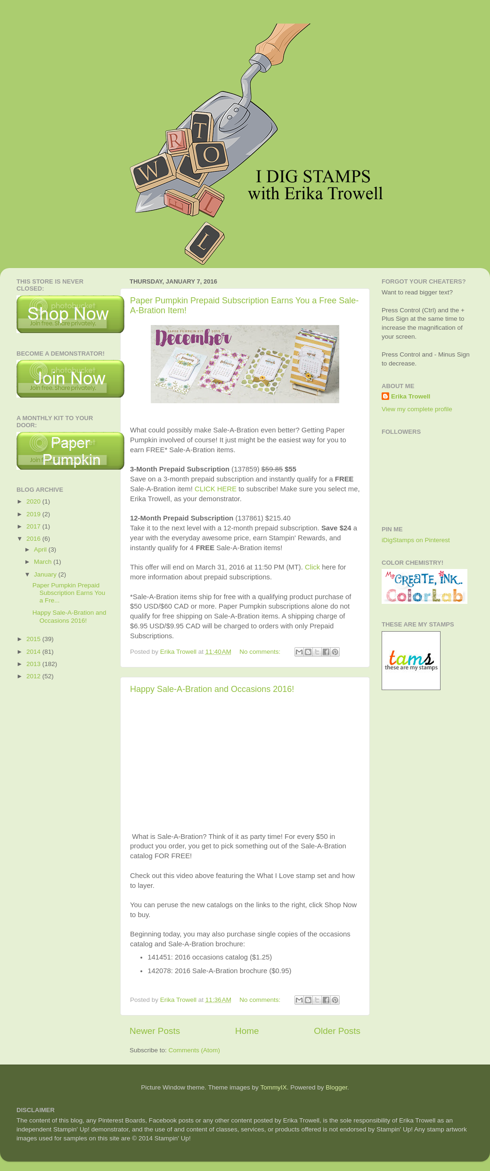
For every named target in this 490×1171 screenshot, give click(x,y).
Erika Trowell (410, 396)
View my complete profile (417, 409)
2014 (34, 651)
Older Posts (337, 1031)
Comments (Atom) (194, 1050)
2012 (34, 676)
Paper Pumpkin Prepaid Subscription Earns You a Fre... (69, 593)
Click (312, 567)
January (46, 574)
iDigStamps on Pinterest (416, 540)
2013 (34, 663)
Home (247, 1031)
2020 (34, 501)
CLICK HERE (216, 489)
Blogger (336, 1087)
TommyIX (273, 1087)
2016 (34, 538)
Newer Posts (155, 1031)
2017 (34, 526)
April (41, 549)
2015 (34, 638)
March (43, 561)
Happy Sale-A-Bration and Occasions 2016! (212, 689)
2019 (34, 514)
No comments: (260, 651)
